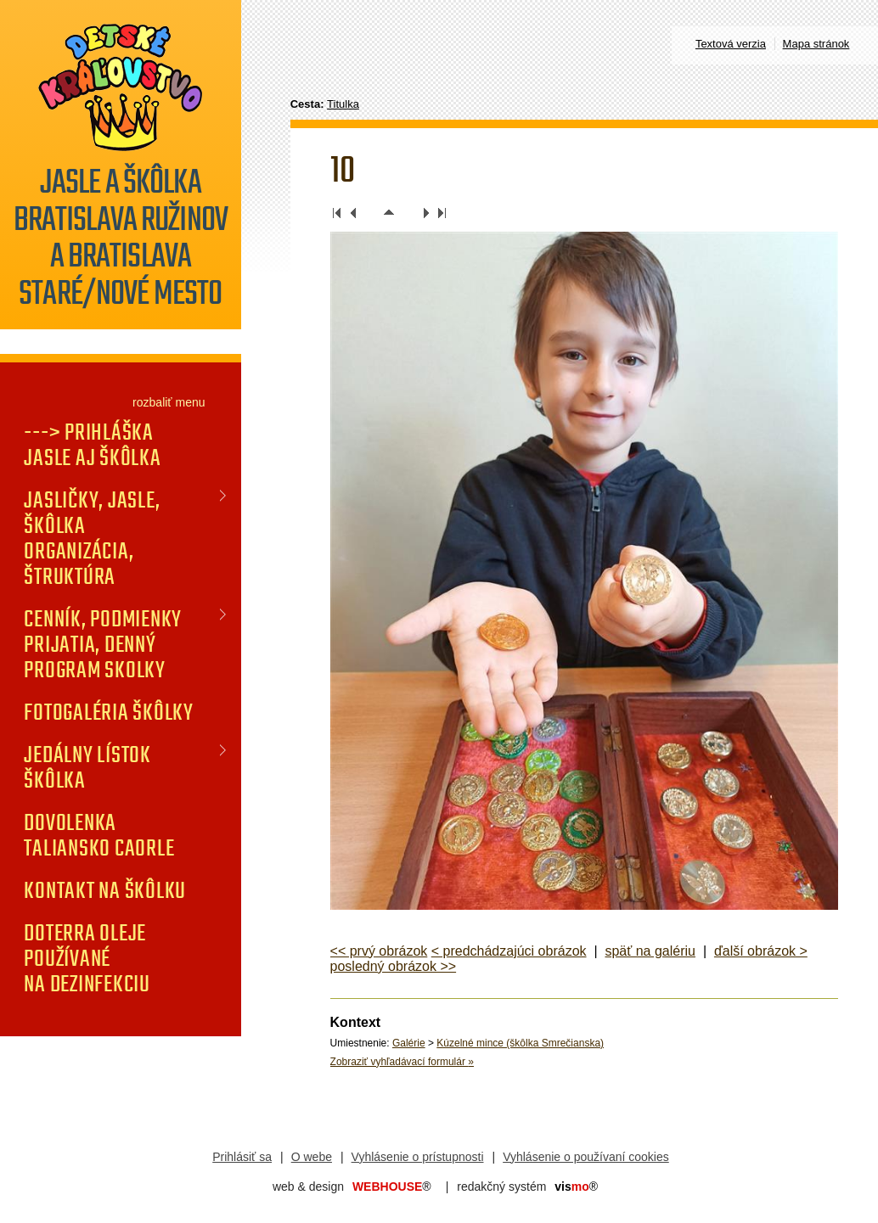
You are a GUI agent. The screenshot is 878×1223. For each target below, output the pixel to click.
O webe (311, 1157)
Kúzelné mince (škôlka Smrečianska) (520, 1043)
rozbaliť (152, 402)
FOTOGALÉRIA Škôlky (109, 712)
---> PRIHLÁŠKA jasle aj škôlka (92, 444)
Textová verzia (730, 43)
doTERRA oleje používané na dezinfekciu (87, 958)
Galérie (408, 1043)
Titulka (343, 104)
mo (576, 1186)
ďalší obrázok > (761, 951)
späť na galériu (650, 951)
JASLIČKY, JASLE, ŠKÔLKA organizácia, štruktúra (92, 538)
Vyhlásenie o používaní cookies (586, 1157)
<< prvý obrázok (379, 951)
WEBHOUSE (391, 1186)
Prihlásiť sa (242, 1157)
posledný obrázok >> (393, 966)
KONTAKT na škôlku (105, 890)
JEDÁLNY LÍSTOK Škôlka (87, 767)
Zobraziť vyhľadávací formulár (402, 1062)
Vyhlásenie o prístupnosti (418, 1157)
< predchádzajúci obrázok (509, 951)
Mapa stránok (816, 43)
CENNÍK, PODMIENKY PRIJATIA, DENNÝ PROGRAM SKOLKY (103, 644)
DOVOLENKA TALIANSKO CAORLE (99, 835)
